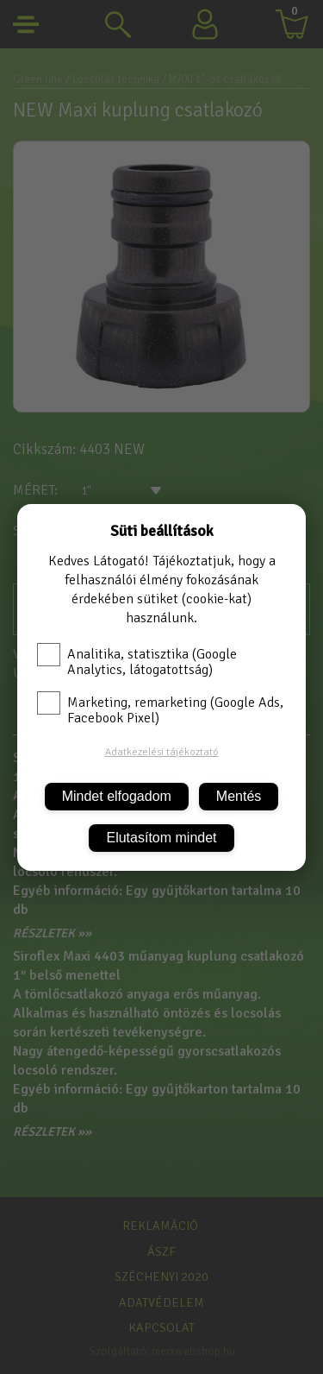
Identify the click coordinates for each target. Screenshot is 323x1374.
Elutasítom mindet (161, 837)
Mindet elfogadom (116, 796)
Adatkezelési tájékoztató (162, 752)
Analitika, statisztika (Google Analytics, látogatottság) (137, 662)
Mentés (238, 796)
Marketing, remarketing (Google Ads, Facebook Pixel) (160, 710)
